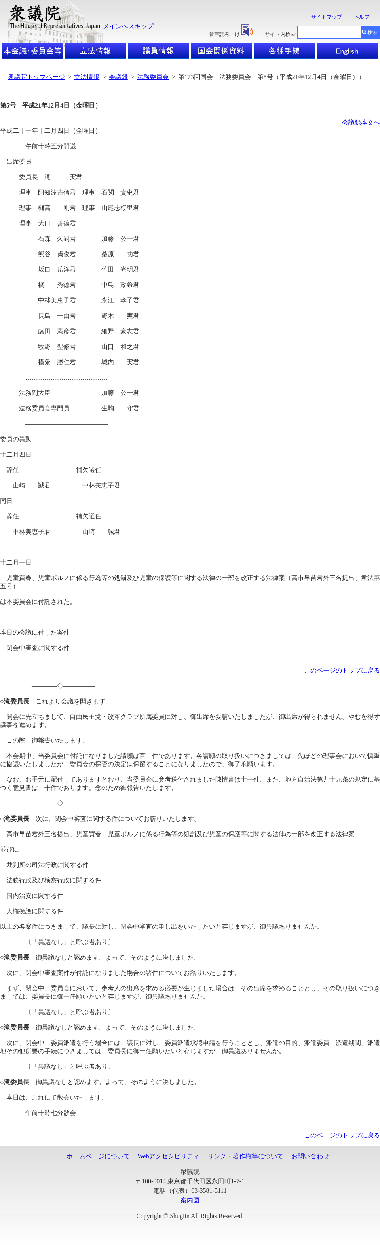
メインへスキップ (128, 26)
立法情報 (86, 77)
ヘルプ (361, 17)
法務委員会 (153, 77)
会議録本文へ (361, 122)
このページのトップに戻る (342, 670)
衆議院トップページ (36, 77)
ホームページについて (98, 1156)
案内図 (190, 1200)
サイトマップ (326, 17)
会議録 (118, 77)
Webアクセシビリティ (169, 1156)
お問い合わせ (310, 1156)
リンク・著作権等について (245, 1156)
